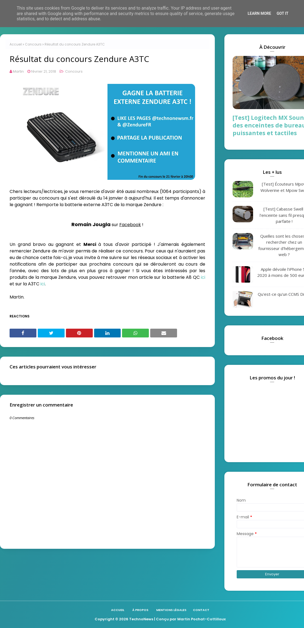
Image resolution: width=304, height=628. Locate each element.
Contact (201, 610)
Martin (18, 71)
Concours (33, 44)
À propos (140, 610)
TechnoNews (141, 619)
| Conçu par (165, 619)
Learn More (259, 13)
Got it (282, 13)
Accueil (16, 44)
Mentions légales (171, 610)
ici (203, 277)
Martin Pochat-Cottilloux (201, 619)
